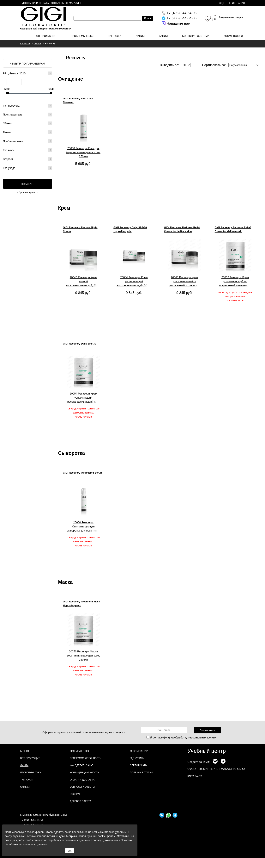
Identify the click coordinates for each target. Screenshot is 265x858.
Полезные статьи (141, 772)
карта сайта (195, 776)
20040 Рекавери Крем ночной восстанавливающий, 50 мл (83, 281)
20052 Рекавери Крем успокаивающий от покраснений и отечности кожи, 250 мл (235, 281)
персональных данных (202, 737)
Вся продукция (45, 35)
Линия (27, 132)
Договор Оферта (80, 801)
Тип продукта (27, 106)
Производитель (27, 114)
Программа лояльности (85, 758)
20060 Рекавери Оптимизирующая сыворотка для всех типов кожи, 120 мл (83, 526)
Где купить (137, 758)
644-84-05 (182, 13)
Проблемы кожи (82, 35)
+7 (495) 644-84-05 (32, 819)
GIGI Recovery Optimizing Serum (82, 472)
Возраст (27, 159)
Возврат (75, 794)
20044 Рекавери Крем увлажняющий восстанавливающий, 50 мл (134, 281)
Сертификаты (138, 765)
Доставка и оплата (35, 3)
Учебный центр (207, 751)
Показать (27, 184)
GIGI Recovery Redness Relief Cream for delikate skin (182, 229)
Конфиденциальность (84, 772)
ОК (69, 850)
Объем (27, 123)
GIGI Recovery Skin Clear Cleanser (78, 100)
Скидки (25, 787)
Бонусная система (195, 35)
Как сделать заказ (81, 765)
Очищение (70, 79)
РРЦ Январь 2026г (27, 73)
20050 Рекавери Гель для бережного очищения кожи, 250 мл (83, 152)
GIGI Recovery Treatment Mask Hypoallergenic (81, 603)
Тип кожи (114, 35)
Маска (65, 582)
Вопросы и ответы (82, 787)
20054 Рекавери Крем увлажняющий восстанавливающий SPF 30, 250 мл (83, 398)
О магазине (74, 3)
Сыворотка (71, 453)
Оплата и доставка (82, 779)
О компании (139, 751)
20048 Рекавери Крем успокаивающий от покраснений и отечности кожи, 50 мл (184, 281)
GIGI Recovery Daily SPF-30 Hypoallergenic (130, 229)
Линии (140, 35)
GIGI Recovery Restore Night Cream (80, 229)
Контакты (57, 3)
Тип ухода (27, 168)
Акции (163, 35)
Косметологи (233, 35)
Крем (64, 208)
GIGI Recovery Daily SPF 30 (79, 343)
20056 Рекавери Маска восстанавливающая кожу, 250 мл (83, 655)
